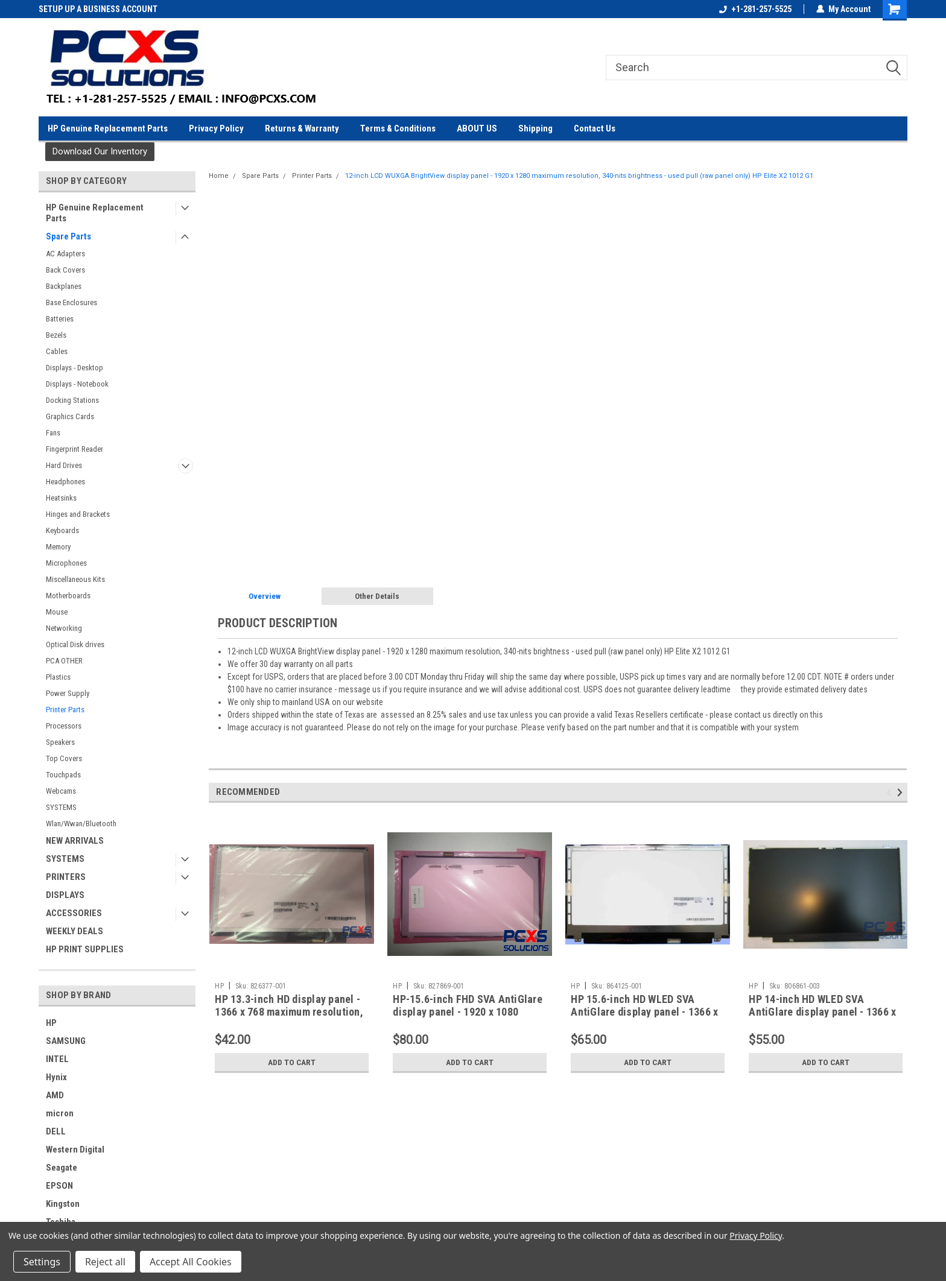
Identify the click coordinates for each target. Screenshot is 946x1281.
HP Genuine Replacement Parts (108, 128)
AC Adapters (65, 253)
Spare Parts (68, 236)
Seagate (61, 1167)
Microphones (66, 563)
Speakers (60, 742)
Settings (42, 1261)
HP (51, 1022)
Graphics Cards (70, 416)
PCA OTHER (64, 660)
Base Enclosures (71, 302)
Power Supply (67, 693)
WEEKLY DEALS (74, 931)
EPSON (59, 1185)
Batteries (60, 318)
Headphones (65, 481)
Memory (58, 546)
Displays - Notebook (77, 383)
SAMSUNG (66, 1041)
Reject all (105, 1261)
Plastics (58, 677)
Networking (64, 628)
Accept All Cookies (191, 1261)
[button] (99, 151)
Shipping (535, 128)
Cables (57, 351)
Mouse (57, 611)
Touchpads (63, 774)
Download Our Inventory (99, 151)
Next (901, 792)
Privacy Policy (216, 128)
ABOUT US (477, 128)
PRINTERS (66, 876)
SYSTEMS (61, 807)
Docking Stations (72, 400)
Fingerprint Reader (74, 449)
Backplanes (63, 286)
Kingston (63, 1203)
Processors (63, 725)
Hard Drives (64, 465)
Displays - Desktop (74, 367)
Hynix (56, 1077)
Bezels (56, 335)
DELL (56, 1131)
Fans (53, 432)
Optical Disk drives (75, 644)
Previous (890, 792)
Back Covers (65, 269)
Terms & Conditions (398, 128)
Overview (265, 596)
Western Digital (75, 1149)
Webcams (61, 790)
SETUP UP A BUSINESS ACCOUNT (98, 9)
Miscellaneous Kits (75, 579)
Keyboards (62, 530)
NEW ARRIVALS (75, 840)
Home (219, 176)
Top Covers (64, 758)
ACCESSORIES (74, 913)
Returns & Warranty (302, 128)
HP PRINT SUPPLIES (85, 949)
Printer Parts (65, 709)
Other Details (377, 596)
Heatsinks (61, 497)
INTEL (57, 1059)
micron (60, 1113)
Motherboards (68, 595)
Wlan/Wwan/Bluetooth (81, 823)
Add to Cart (292, 1062)
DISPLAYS (65, 895)
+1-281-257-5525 (755, 9)
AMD (55, 1095)
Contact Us (594, 128)
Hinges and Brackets (78, 514)
